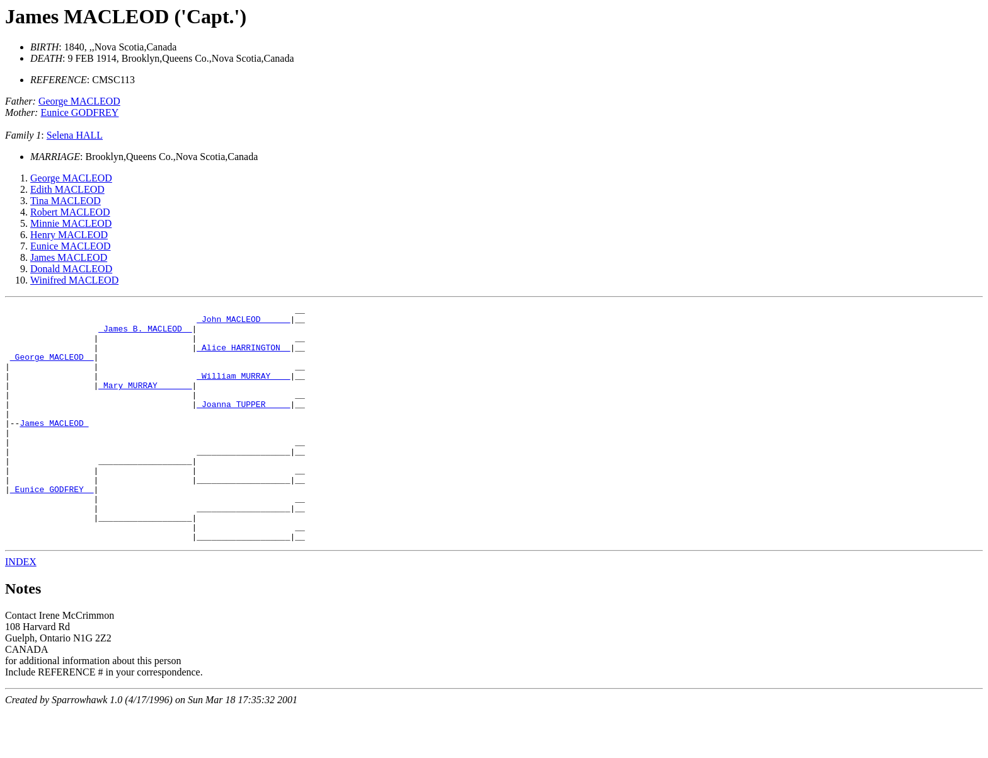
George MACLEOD (79, 101)
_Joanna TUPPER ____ (243, 424)
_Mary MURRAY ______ (145, 402)
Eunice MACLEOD (70, 246)
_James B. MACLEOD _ (145, 334)
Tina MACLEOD (65, 200)
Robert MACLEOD (70, 212)
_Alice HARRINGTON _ (243, 356)
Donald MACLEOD (71, 268)
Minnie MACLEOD (71, 223)
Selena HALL (75, 135)
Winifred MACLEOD (74, 280)
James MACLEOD (68, 257)
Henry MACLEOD (69, 234)
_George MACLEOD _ (52, 368)
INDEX (21, 609)
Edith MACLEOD (67, 189)
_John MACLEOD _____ (243, 322)
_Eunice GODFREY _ (52, 526)
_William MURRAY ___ (243, 390)
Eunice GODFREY (79, 112)
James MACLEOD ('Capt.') (125, 16)
